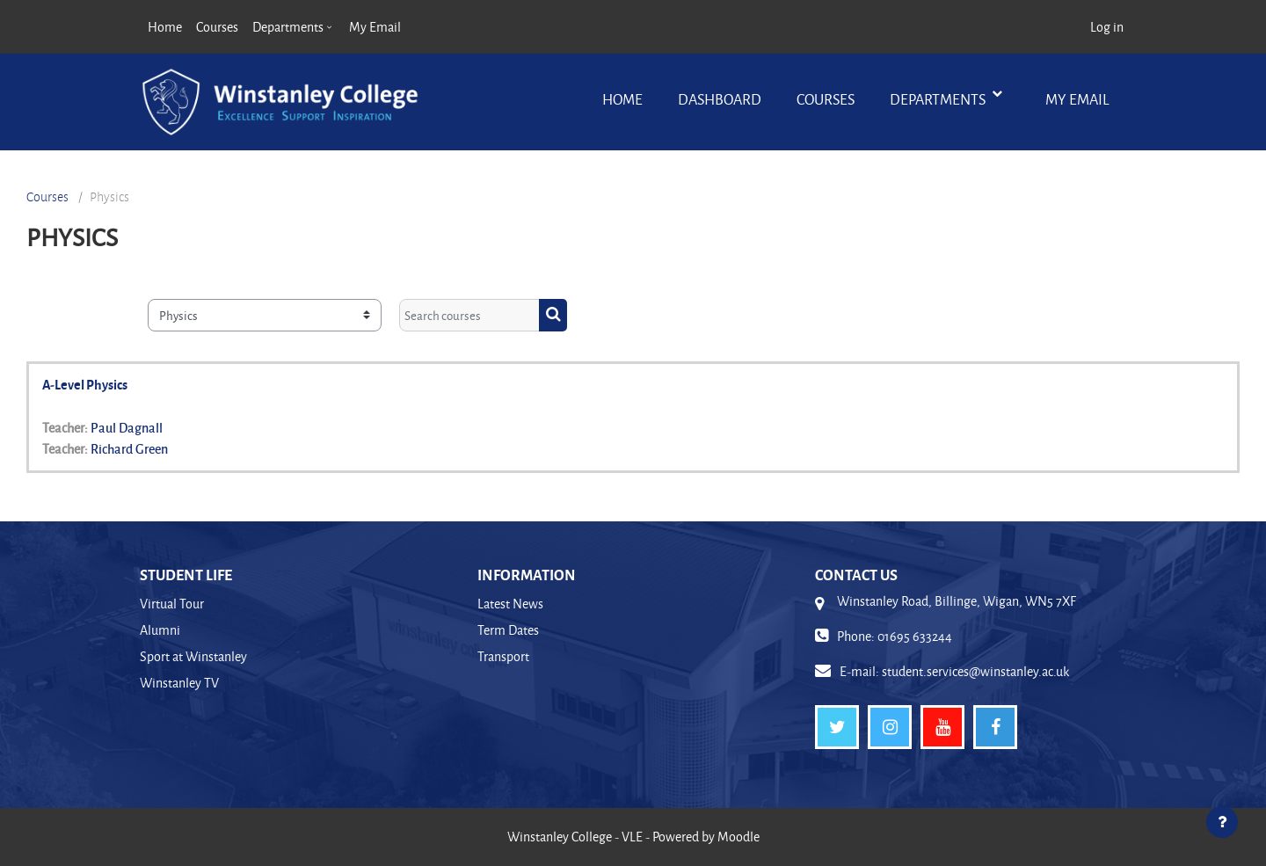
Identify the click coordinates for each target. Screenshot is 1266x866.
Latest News (510, 603)
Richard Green (129, 448)
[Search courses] (469, 315)
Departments (939, 99)
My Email (1077, 99)
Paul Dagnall (127, 427)
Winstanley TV (179, 682)
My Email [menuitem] (375, 27)
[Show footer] (1222, 822)
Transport (503, 656)
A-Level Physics (84, 384)
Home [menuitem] (165, 27)
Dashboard (719, 99)
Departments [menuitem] (288, 27)
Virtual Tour (172, 603)
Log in (1107, 27)
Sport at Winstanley (193, 656)
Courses (826, 99)
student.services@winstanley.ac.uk (975, 671)
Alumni (160, 630)
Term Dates (508, 630)
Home (622, 99)
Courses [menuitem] (217, 27)
